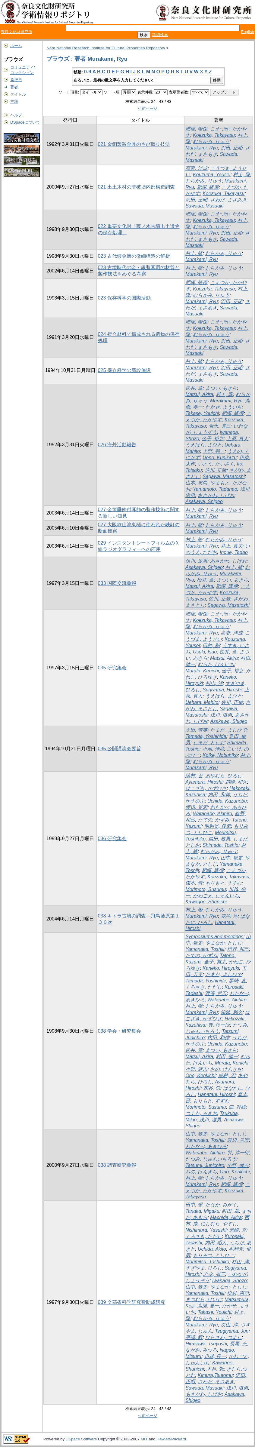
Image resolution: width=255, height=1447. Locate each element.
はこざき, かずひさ (206, 788)
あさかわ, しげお (216, 495)
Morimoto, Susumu (205, 889)
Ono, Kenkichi (200, 1075)
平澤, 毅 (194, 1337)
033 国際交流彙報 (117, 583)
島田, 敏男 (219, 838)
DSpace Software (81, 1439)
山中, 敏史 (232, 857)
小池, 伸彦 (213, 748)
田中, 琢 (194, 1204)
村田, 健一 (227, 1056)
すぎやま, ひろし (203, 1267)
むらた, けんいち (216, 664)
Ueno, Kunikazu (220, 457)
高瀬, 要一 (208, 1305)
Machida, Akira (226, 1217)
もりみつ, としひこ (213, 1255)
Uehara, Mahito (201, 702)
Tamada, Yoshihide (205, 736)
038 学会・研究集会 (119, 1031)
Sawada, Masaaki (204, 205)
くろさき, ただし (203, 987)
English (247, 31)
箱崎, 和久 (236, 782)
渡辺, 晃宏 (196, 807)
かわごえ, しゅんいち (216, 895)
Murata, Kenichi (202, 670)
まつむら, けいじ (203, 1299)
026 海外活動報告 (117, 444)
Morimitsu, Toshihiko (207, 1261)
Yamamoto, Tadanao (215, 489)
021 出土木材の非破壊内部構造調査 (136, 186)
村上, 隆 (241, 174)
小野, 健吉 (196, 1069)
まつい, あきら (221, 388)
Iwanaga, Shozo (229, 1280)
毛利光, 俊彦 (217, 826)
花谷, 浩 (229, 916)
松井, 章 (194, 388)
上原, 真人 (237, 438)
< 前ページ (148, 108)
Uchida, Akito (212, 1249)
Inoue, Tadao (234, 552)
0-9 (87, 71)
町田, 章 (230, 1211)
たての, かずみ (213, 819)
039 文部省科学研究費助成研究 (131, 1302)
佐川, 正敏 (216, 470)
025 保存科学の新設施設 (124, 370)
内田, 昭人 (216, 1242)
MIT (144, 1439)
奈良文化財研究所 (16, 31)
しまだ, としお (209, 742)
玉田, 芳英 (196, 730)
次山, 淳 (229, 1324)
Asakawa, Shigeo (204, 501)
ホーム (16, 45)
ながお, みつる (201, 1350)
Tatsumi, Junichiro (204, 1165)
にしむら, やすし (218, 1223)
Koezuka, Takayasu (214, 135)
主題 (14, 101)
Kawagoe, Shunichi (206, 901)
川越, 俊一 (215, 1356)
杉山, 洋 (214, 683)
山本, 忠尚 (196, 482)
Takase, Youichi (202, 413)
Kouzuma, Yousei (211, 174)
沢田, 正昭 (232, 147)
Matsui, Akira (199, 394)
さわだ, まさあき (228, 199)
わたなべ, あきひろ (206, 1146)
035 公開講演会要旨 (119, 748)
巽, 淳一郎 (219, 1025)
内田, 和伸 (219, 794)
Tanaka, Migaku (202, 1211)
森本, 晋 (194, 883)
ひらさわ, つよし (223, 1337)
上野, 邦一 (214, 451)
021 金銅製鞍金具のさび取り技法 (134, 144)
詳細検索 (160, 34)
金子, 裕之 (213, 438)
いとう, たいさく (216, 463)
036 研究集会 (112, 838)
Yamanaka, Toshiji (204, 949)
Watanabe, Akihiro (212, 813)
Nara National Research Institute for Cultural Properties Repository (105, 48)
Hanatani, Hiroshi (216, 1094)
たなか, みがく (221, 1204)
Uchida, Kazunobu (227, 800)
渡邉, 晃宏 (216, 993)
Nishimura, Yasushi (205, 1230)
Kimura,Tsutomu (215, 1375)
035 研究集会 (112, 667)
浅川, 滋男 (196, 561)
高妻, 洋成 (196, 168)
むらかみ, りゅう (211, 141)
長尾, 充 (238, 1343)
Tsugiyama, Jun (231, 1331)
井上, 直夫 (232, 545)
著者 (14, 87)
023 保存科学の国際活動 (124, 297)
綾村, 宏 (194, 775)
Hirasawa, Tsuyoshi (206, 1343)
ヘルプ (16, 115)
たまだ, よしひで (228, 730)
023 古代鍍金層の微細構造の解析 (134, 256)
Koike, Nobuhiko (220, 755)
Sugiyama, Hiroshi (222, 689)
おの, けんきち (226, 1069)
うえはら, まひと (203, 444)
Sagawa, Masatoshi (224, 476)
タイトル (18, 94)
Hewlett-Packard (171, 1439)
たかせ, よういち (223, 407)
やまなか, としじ (223, 942)
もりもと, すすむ (223, 883)
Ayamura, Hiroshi (203, 782)
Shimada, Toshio (220, 845)
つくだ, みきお (201, 1113)
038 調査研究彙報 (117, 1165)
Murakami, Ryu (201, 147)
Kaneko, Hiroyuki (221, 968)
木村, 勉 (215, 1369)
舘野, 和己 (238, 949)
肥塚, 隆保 (196, 128)
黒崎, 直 (237, 980)
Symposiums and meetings (214, 936)
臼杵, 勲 (211, 645)
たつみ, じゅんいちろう (210, 1159)
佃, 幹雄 (237, 1107)
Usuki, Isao (205, 651)
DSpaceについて (25, 122)
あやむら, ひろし (223, 775)
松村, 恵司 (238, 1293)
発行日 (16, 80)
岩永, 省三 (220, 426)
